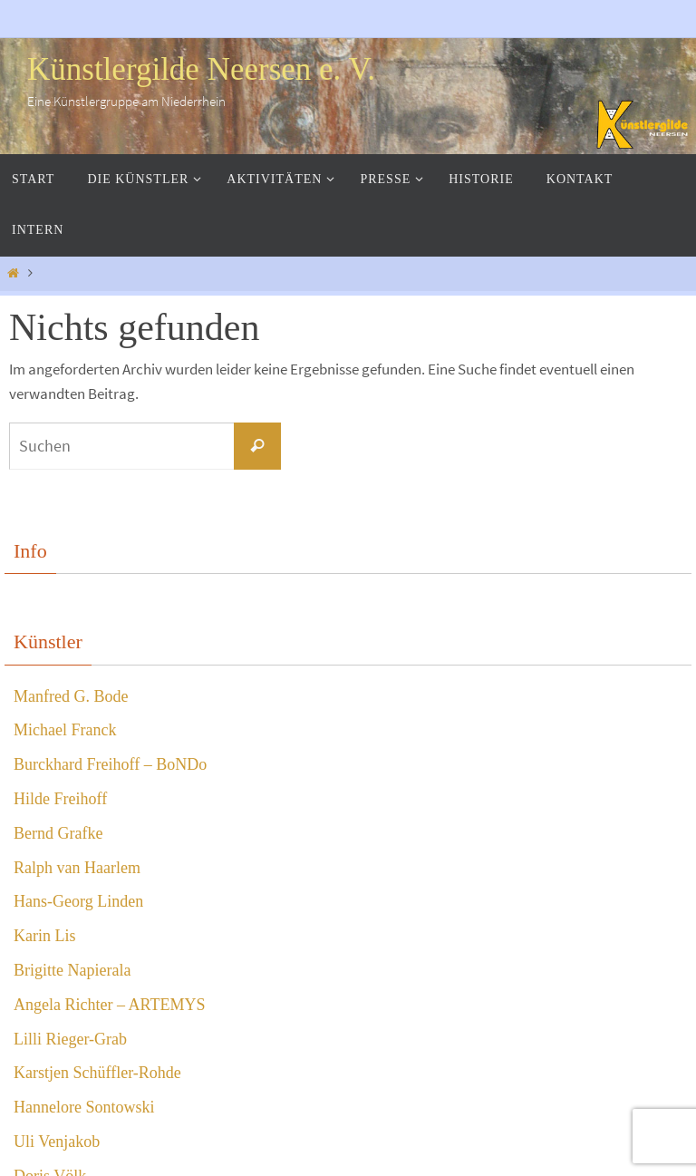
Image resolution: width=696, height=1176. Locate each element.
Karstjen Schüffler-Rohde (97, 1073)
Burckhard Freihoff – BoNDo (110, 764)
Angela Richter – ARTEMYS (109, 1005)
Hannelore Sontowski (84, 1107)
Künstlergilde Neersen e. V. (201, 69)
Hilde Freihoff (60, 799)
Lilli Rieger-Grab (70, 1039)
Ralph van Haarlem (77, 868)
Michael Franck (65, 730)
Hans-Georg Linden (78, 901)
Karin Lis (44, 936)
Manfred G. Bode (71, 696)
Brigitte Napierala (72, 970)
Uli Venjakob (57, 1141)
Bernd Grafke (58, 833)
